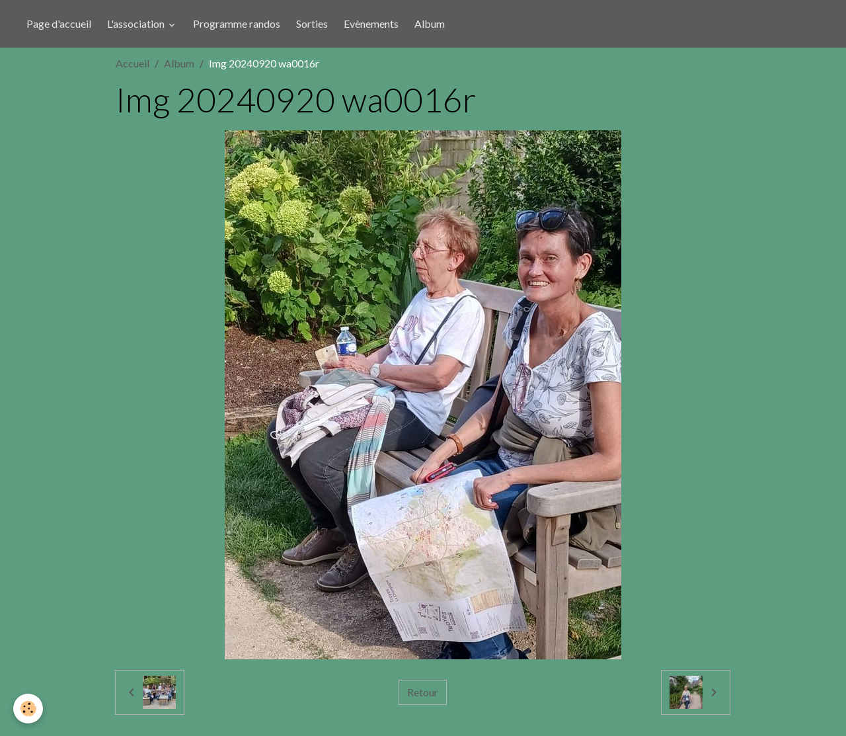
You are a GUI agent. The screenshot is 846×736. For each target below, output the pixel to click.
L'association (137, 23)
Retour (422, 692)
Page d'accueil (58, 23)
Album (429, 23)
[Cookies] (28, 708)
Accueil (132, 63)
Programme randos (236, 23)
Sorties (312, 23)
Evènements (371, 23)
